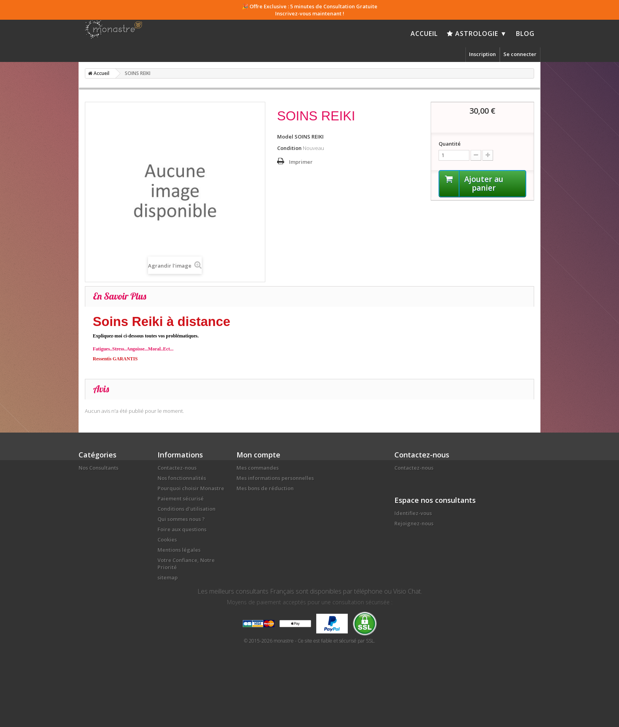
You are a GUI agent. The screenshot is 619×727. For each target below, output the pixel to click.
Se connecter (519, 54)
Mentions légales (179, 549)
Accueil (424, 33)
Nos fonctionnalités (182, 478)
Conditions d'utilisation (187, 508)
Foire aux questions (182, 529)
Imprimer (301, 161)
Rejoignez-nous (413, 523)
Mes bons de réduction (265, 488)
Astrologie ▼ (477, 33)
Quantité (450, 143)
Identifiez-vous (413, 513)
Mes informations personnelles (275, 478)
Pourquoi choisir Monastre (191, 488)
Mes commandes (257, 467)
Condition (289, 148)
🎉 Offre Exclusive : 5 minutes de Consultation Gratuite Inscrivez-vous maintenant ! (309, 10)
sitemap (168, 577)
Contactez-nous (177, 467)
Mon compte (258, 454)
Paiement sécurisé (181, 498)
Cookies (167, 539)
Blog (525, 33)
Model (285, 136)
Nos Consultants (98, 467)
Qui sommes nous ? (181, 519)
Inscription (482, 54)
